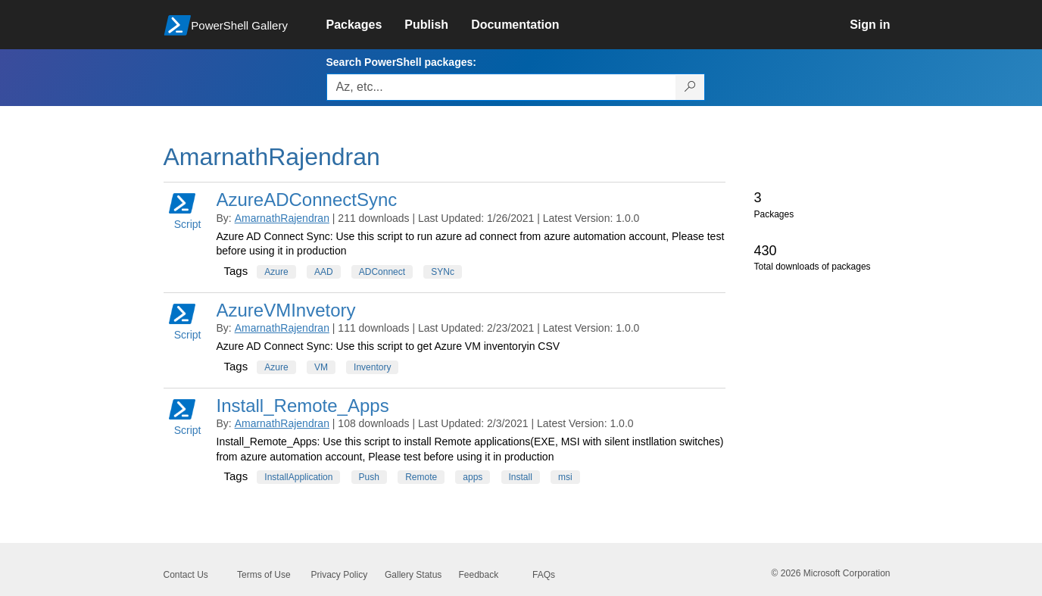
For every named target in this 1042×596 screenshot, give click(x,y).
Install (520, 477)
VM (321, 367)
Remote (421, 477)
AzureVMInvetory (286, 310)
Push (369, 477)
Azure (276, 272)
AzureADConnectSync (307, 199)
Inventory (372, 367)
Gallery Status (413, 574)
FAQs (543, 574)
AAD (323, 272)
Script (185, 210)
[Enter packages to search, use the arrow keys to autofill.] (501, 87)
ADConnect (382, 272)
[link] (365, 25)
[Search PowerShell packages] (690, 87)
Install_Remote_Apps (303, 405)
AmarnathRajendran (282, 218)
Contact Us (186, 574)
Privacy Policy (339, 574)
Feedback (479, 574)
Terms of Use (264, 574)
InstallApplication (298, 477)
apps (472, 477)
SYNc (442, 272)
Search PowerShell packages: (401, 62)
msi (565, 477)
